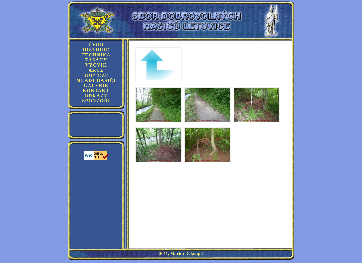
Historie (96, 49)
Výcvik (96, 65)
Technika (96, 54)
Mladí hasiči (96, 80)
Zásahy (96, 60)
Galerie (96, 85)
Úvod (96, 44)
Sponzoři (96, 100)
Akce (96, 70)
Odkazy (96, 95)
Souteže (96, 75)
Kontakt (96, 90)
